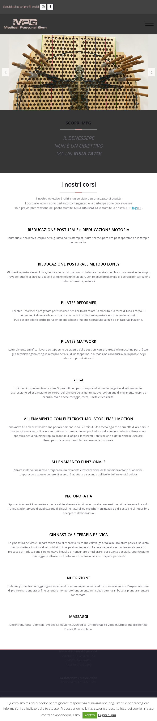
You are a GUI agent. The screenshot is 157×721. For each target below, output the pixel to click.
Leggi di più (107, 715)
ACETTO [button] (90, 715)
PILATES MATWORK (78, 341)
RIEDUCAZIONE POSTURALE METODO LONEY (78, 264)
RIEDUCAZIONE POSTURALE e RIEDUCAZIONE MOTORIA (78, 229)
